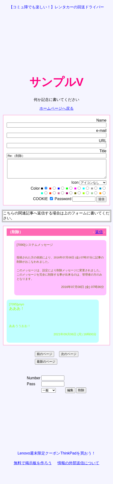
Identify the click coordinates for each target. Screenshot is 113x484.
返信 (99, 235)
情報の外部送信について (78, 466)
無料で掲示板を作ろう (33, 466)
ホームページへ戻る (56, 108)
